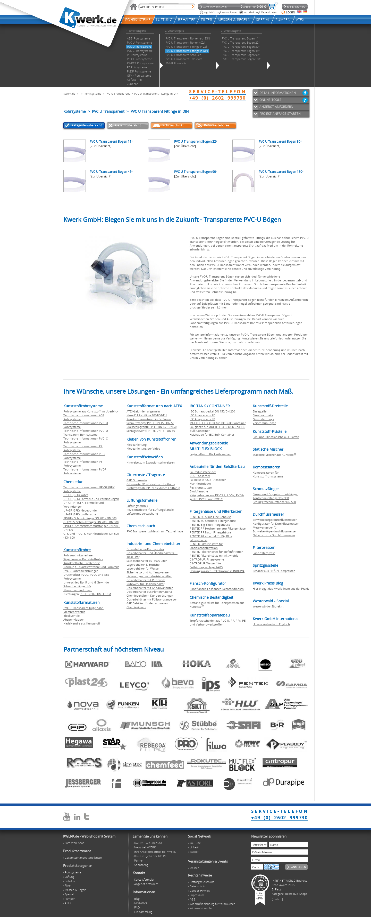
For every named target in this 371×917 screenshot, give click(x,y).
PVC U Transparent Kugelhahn (83, 608)
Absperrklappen (74, 619)
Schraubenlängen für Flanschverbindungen (77, 588)
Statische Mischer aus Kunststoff (274, 455)
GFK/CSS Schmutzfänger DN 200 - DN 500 (91, 522)
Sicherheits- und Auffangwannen (148, 572)
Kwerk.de (69, 93)
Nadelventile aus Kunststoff (81, 623)
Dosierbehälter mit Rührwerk (146, 580)
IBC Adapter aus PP (202, 419)
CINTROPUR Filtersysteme (207, 559)
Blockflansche (199, 491)
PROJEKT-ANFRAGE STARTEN (280, 113)
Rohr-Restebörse (216, 125)
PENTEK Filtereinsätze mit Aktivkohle (214, 555)
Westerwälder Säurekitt (268, 606)
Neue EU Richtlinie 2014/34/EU (147, 415)
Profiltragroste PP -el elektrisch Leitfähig (153, 488)
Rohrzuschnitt (173, 125)
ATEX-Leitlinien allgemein (143, 411)
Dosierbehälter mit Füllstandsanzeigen (152, 599)
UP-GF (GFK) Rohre (75, 495)
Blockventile (71, 616)
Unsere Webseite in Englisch (271, 624)
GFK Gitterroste (137, 480)
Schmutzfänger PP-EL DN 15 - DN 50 (150, 423)
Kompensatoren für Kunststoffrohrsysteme (268, 474)
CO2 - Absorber (200, 476)
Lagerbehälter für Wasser (143, 568)
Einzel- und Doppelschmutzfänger (275, 494)
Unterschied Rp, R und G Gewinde (86, 582)
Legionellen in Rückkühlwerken (210, 454)
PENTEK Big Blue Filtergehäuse (210, 524)
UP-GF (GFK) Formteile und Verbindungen (91, 499)
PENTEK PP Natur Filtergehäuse (210, 532)
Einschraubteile (263, 415)
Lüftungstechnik (137, 506)
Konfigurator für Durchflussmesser (276, 523)
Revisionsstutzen (201, 487)
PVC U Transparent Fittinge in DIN (156, 93)
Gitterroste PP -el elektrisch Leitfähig (151, 484)
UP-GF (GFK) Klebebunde (80, 510)
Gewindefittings (263, 419)
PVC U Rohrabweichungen (80, 571)
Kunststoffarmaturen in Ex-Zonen (149, 419)
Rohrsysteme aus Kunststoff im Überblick (90, 411)
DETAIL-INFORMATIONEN (277, 93)
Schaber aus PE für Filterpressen (274, 571)
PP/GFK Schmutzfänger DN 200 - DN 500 (89, 518)
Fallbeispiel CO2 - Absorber (208, 480)
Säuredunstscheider (203, 472)
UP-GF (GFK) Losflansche (79, 514)
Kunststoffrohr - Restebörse (81, 563)
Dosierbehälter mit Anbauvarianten (150, 588)
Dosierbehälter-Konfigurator (145, 549)
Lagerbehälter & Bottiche (143, 564)
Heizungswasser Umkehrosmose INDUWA (217, 571)
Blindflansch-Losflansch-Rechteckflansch (217, 589)
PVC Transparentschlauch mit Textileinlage (155, 531)
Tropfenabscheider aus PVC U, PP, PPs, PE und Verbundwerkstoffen (218, 622)
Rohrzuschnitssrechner (78, 555)
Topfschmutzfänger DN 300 (271, 498)
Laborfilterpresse (264, 553)
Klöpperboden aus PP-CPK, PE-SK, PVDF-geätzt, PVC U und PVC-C (217, 497)
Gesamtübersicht (128, 125)
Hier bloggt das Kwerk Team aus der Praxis (281, 588)
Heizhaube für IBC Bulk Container (212, 434)
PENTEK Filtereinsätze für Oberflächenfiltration (206, 546)
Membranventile (74, 612)
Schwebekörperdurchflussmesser (275, 520)
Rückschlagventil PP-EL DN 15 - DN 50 (151, 427)
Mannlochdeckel (201, 483)
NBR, (92, 594)
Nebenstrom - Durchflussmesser (274, 535)
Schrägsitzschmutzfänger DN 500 (274, 502)
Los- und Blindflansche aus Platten (276, 437)
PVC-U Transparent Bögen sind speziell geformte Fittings (227, 238)
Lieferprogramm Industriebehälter (149, 576)
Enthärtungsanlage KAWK (206, 567)
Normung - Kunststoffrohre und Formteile (91, 567)
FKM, (99, 594)
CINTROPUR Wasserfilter (206, 563)
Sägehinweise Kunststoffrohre (83, 559)
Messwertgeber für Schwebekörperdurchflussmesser (275, 529)
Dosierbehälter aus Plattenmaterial (150, 592)
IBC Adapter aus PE (202, 415)
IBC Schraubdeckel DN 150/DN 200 (212, 411)
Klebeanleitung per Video (143, 448)
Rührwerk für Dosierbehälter (145, 584)
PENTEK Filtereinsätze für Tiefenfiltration (216, 552)
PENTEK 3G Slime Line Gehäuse (210, 517)
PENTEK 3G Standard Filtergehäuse (213, 521)
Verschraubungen (264, 423)
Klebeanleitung (137, 445)
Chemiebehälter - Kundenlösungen (150, 595)
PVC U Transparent (118, 93)
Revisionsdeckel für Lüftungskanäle (150, 510)
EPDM (107, 594)
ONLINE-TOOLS (270, 100)
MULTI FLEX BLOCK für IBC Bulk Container (218, 423)
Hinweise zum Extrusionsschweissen (151, 462)
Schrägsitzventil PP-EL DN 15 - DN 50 (151, 431)
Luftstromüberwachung (142, 513)
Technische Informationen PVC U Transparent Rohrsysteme (85, 432)
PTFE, (84, 594)
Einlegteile (259, 411)
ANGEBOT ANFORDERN (276, 106)
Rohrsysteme (93, 93)
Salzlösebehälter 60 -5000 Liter (147, 561)
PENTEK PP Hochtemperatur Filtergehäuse (218, 528)
